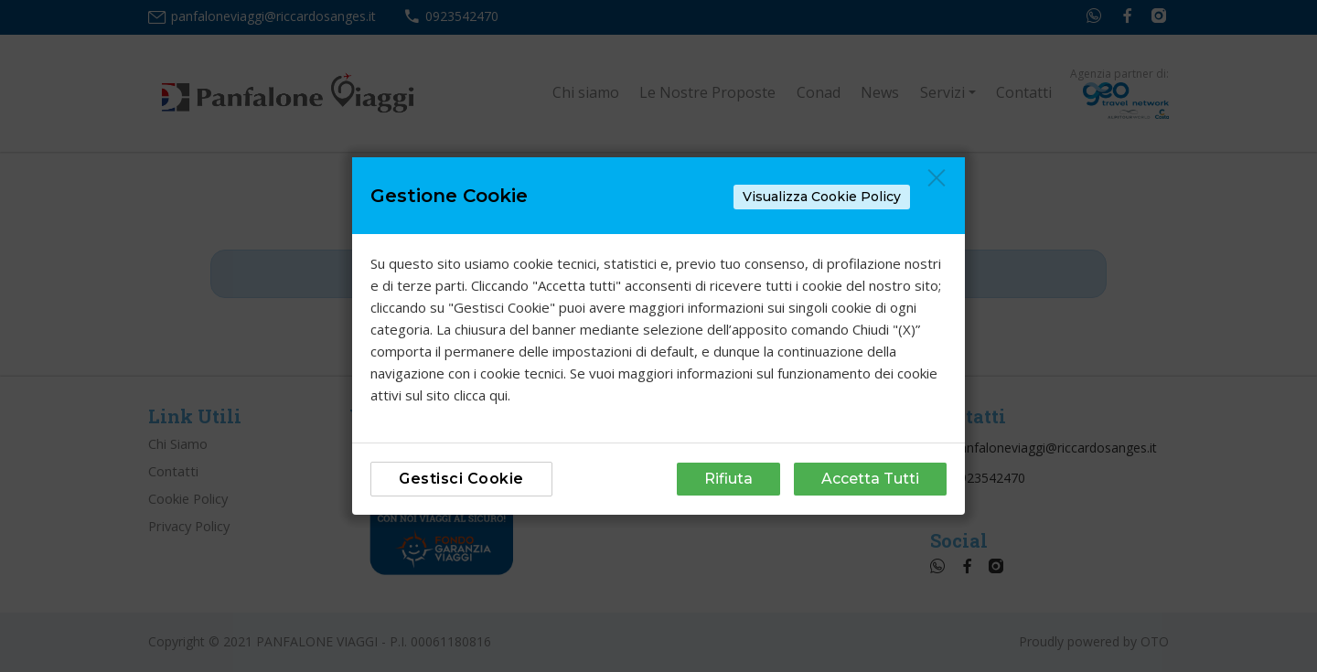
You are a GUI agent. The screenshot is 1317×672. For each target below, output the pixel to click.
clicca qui (481, 395)
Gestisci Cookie (461, 478)
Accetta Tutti (870, 478)
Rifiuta (728, 478)
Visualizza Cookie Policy (822, 196)
